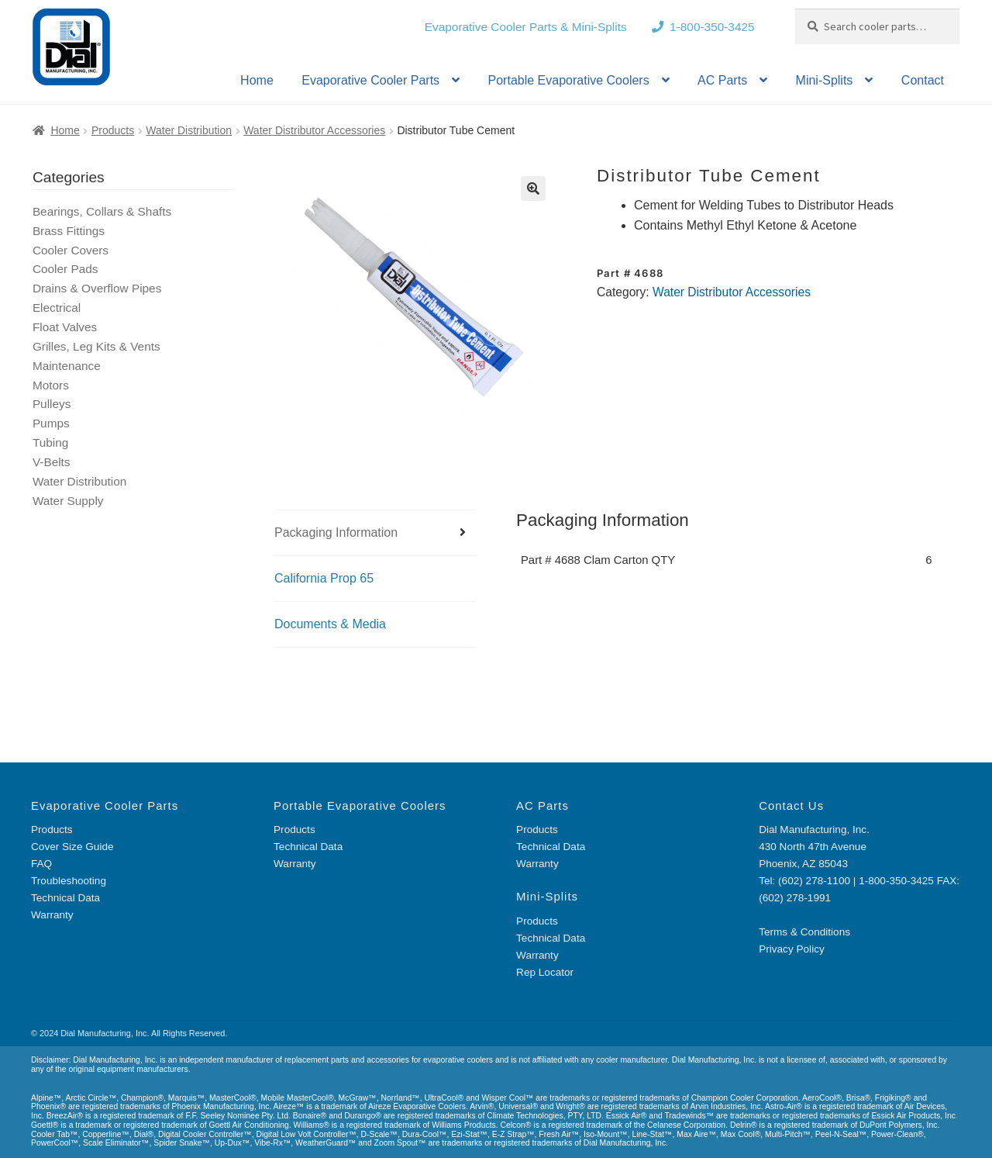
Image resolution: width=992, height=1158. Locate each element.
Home (257, 80)
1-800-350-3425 (712, 26)
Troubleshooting (68, 881)
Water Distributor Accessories (314, 130)
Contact (922, 80)
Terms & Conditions (804, 932)
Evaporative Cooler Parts (370, 80)
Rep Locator (545, 972)
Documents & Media (330, 624)
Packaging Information (336, 532)
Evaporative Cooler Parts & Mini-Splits (526, 26)
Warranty (52, 915)
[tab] (375, 533)
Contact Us (791, 805)
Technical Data (65, 898)
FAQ (41, 863)
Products (112, 130)
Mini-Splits (824, 80)
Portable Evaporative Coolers (568, 80)
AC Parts (722, 80)
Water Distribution (189, 130)
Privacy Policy (792, 949)
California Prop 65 (324, 578)
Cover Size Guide (72, 846)
